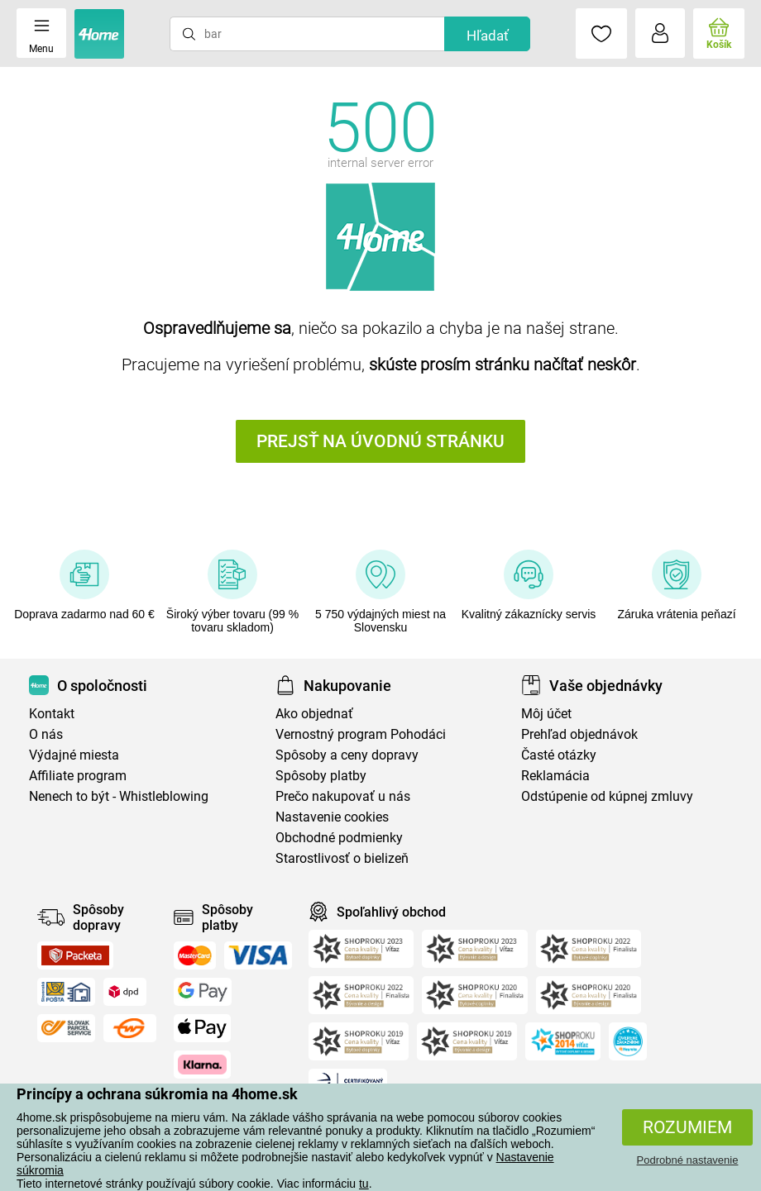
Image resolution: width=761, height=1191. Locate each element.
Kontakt (51, 713)
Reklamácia (555, 775)
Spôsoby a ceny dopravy (347, 755)
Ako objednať (314, 713)
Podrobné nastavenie (688, 1160)
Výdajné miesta (74, 755)
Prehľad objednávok (579, 734)
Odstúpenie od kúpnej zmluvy (607, 796)
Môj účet (546, 713)
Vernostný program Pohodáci (360, 734)
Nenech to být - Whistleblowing (118, 796)
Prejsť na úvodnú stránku (380, 441)
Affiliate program (78, 775)
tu (364, 1183)
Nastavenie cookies (332, 817)
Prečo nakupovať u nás (342, 796)
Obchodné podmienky (339, 837)
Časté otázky (558, 755)
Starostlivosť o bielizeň (342, 858)
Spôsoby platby (320, 775)
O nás (46, 734)
